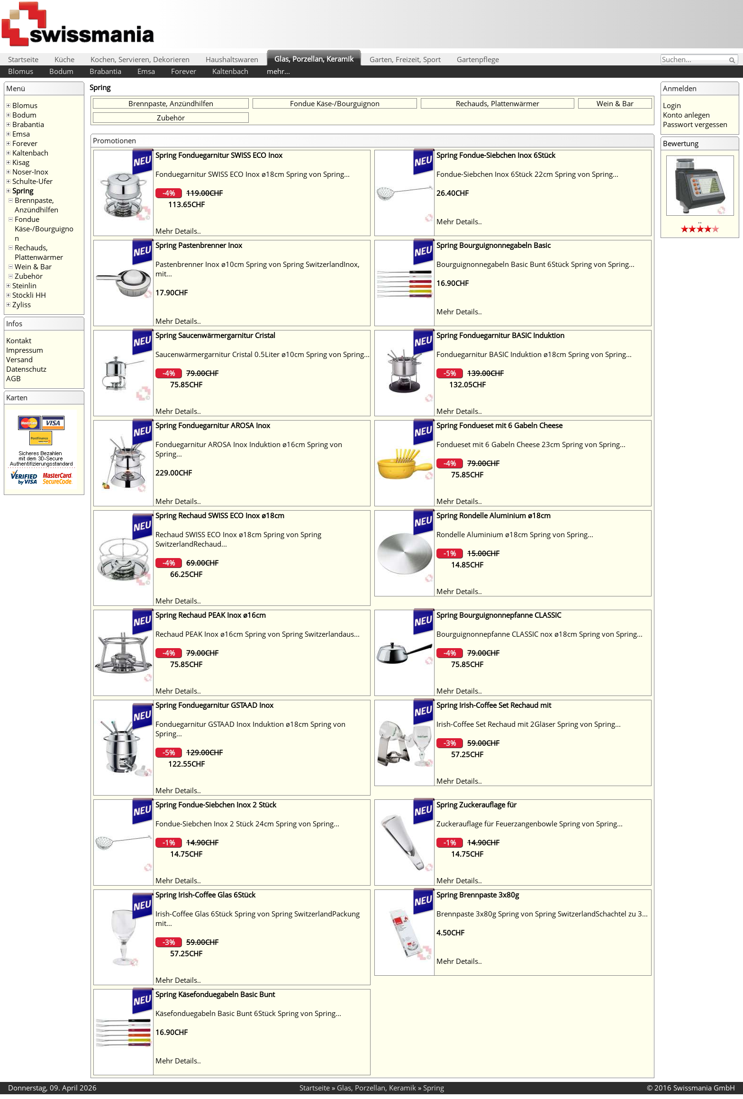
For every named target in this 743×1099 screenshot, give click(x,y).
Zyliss (21, 304)
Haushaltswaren (232, 59)
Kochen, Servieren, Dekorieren (140, 59)
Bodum (61, 71)
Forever (183, 71)
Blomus (20, 71)
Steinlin (24, 285)
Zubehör (29, 276)
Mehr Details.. (178, 231)
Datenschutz (26, 369)
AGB (13, 378)
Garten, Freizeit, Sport (405, 59)
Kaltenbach (230, 71)
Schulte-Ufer (32, 181)
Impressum (24, 350)
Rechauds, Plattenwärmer (39, 252)
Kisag (20, 162)
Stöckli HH (29, 295)
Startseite (23, 59)
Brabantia (105, 71)
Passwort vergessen (695, 124)
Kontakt (18, 340)
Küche (64, 59)
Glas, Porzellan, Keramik (313, 59)
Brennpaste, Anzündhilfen (36, 204)
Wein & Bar (33, 266)
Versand (19, 359)
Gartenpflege (478, 59)
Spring (22, 190)
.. (700, 220)
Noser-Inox (30, 171)
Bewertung (680, 143)
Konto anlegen (686, 114)
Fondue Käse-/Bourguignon (44, 228)
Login (672, 105)
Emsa (146, 71)
